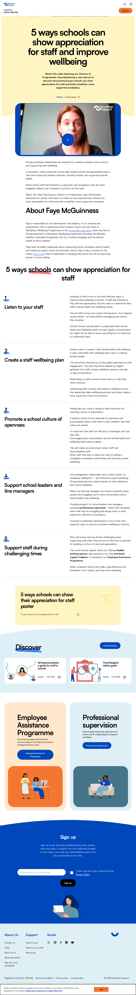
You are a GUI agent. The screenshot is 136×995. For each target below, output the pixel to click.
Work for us (10, 952)
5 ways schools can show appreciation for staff (50, 614)
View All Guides (110, 645)
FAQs (7, 947)
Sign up (68, 882)
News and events (12, 957)
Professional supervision (97, 745)
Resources (31, 952)
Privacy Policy (83, 874)
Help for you (32, 942)
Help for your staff (34, 947)
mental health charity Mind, (82, 230)
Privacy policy (62, 977)
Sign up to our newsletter (11, 964)
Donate (125, 10)
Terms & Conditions (44, 977)
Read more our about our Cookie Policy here (44, 990)
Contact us (10, 942)
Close (101, 989)
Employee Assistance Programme (35, 755)
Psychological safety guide (110, 664)
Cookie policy (77, 977)
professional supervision (93, 507)
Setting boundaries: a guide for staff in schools (48, 665)
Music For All (39, 253)
